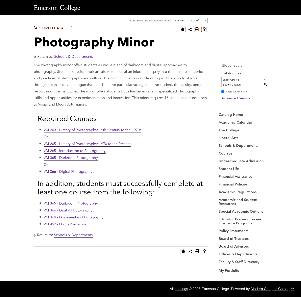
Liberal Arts (228, 137)
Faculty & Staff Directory (239, 261)
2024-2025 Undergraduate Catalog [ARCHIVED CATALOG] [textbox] (164, 20)
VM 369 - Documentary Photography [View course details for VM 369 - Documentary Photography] (73, 216)
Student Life (229, 168)
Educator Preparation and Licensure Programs (241, 220)
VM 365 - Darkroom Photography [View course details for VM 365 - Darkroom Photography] (71, 157)
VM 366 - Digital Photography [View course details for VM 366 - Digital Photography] (68, 171)
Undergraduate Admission (241, 160)
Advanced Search (235, 97)
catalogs (181, 289)
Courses (225, 153)
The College (229, 129)
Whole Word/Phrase (236, 91)
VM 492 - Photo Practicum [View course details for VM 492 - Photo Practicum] (65, 223)
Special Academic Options (241, 211)
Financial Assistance (235, 176)
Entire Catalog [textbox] (231, 79)
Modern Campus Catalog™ (272, 289)
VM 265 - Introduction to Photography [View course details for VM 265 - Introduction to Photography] (75, 150)
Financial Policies (233, 183)
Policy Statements (233, 230)
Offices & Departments (238, 253)
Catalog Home (231, 114)
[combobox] (168, 20)
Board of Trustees (234, 238)
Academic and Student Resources (238, 201)
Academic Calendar (235, 122)
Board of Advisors (234, 246)
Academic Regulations (238, 191)
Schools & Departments (73, 56)
